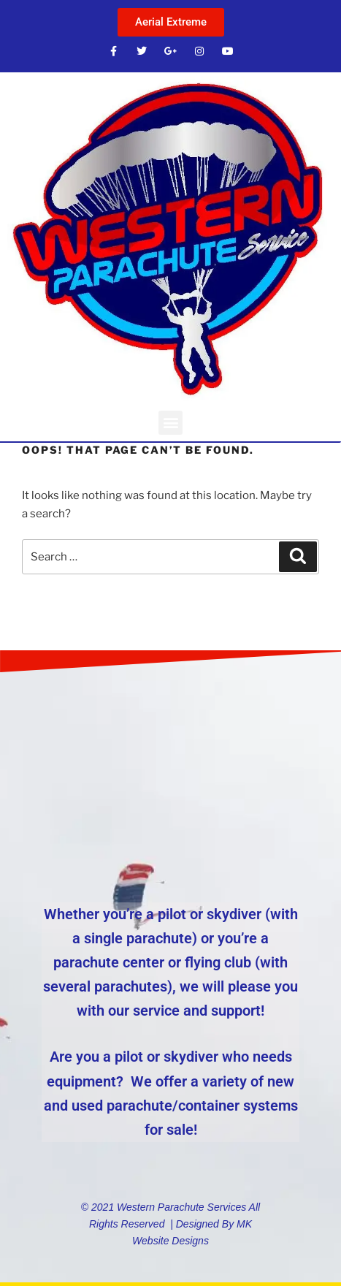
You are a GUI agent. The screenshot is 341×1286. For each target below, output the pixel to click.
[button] (170, 423)
